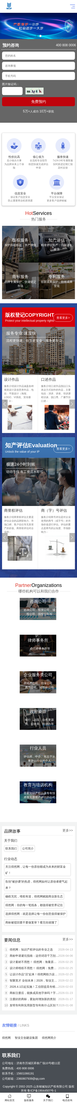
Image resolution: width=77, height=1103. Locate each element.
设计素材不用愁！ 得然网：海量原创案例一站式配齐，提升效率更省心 (40, 962)
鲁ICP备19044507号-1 (41, 1090)
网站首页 (9, 1098)
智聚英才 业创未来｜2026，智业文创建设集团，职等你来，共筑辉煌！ (40, 980)
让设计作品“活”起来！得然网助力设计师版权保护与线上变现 (40, 974)
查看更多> (63, 320)
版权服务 (29, 1098)
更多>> (59, 830)
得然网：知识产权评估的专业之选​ (37, 949)
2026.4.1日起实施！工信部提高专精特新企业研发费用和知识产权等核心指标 (40, 987)
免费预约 (38, 102)
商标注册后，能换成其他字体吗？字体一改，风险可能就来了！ (40, 993)
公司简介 (19, 848)
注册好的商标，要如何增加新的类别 (38, 999)
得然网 (6, 1037)
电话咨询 (67, 1098)
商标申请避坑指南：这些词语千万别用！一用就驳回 (40, 956)
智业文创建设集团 (26, 1037)
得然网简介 (49, 1037)
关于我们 (48, 1098)
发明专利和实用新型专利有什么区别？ (40, 1005)
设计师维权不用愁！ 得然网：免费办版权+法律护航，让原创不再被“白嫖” (40, 968)
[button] (37, 36)
